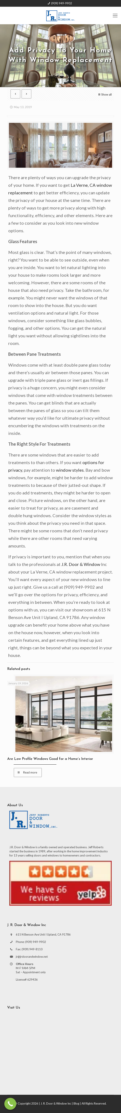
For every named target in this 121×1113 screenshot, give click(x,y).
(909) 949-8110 (32, 949)
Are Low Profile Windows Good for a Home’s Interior (50, 759)
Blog (76, 1103)
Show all (104, 94)
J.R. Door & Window (80, 564)
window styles (70, 470)
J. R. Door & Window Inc (56, 1103)
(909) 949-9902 (61, 3)
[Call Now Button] (10, 1104)
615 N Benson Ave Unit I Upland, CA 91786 (43, 934)
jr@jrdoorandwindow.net (32, 956)
